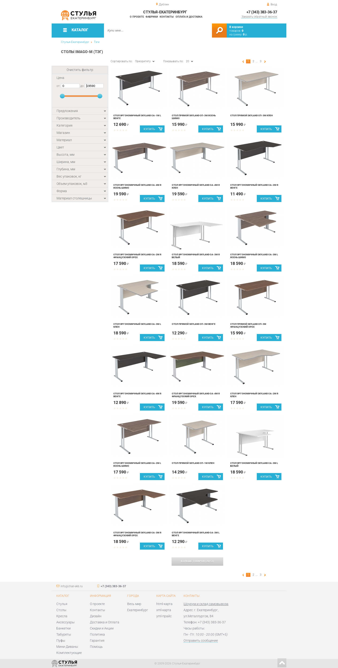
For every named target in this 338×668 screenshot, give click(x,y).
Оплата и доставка (189, 16)
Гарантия (97, 640)
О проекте (137, 16)
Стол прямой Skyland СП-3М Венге (193, 324)
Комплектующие (69, 653)
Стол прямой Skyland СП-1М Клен (193, 463)
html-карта (164, 604)
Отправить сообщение (201, 640)
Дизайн (95, 616)
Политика (97, 634)
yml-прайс (164, 616)
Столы (61, 610)
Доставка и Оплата (104, 622)
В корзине (236, 27)
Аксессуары (65, 622)
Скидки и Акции (102, 628)
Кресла (61, 616)
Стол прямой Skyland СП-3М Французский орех (248, 325)
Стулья (61, 604)
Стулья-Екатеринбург (75, 42)
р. (245, 34)
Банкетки (63, 628)
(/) (197, 561)
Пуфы (60, 640)
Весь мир (134, 604)
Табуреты (63, 634)
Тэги (97, 42)
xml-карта (163, 610)
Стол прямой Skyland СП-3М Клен (251, 115)
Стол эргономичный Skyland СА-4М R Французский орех (196, 395)
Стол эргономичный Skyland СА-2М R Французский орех (137, 256)
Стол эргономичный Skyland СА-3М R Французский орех (137, 534)
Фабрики (152, 16)
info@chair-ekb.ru (72, 586)
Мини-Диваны (67, 647)
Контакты (167, 16)
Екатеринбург (137, 610)
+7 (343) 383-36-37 (261, 12)
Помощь (96, 647)
